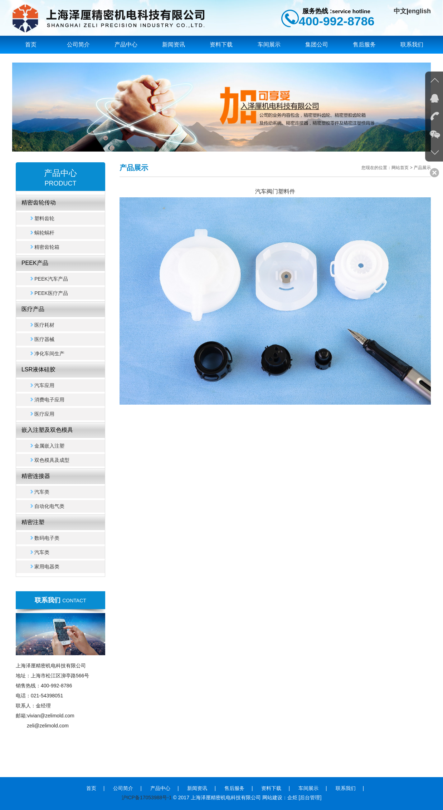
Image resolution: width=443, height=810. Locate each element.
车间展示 (269, 44)
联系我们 (411, 44)
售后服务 (364, 44)
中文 (400, 11)
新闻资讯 (173, 44)
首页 (30, 44)
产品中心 (126, 44)
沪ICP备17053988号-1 (147, 797)
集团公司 (316, 44)
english (419, 11)
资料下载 (221, 44)
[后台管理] (310, 797)
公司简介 (78, 44)
